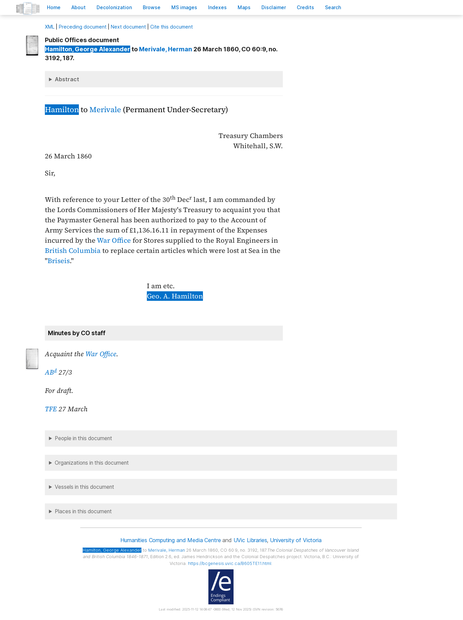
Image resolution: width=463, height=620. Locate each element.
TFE (51, 409)
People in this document (83, 438)
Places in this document (83, 511)
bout (78, 7)
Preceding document (82, 27)
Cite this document (171, 27)
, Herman (165, 49)
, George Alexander (87, 49)
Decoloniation (114, 7)
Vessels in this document (84, 487)
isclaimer (273, 7)
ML (49, 27)
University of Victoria (295, 540)
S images (184, 7)
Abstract (67, 79)
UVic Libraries (250, 540)
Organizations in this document (92, 463)
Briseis (59, 260)
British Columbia (73, 250)
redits (305, 7)
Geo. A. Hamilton (175, 296)
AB (51, 372)
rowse (151, 7)
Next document (128, 27)
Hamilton (62, 109)
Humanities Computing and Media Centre (170, 540)
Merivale (105, 109)
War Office (114, 240)
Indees (217, 7)
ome (54, 7)
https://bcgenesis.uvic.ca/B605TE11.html (229, 563)
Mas (244, 7)
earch (333, 7)
